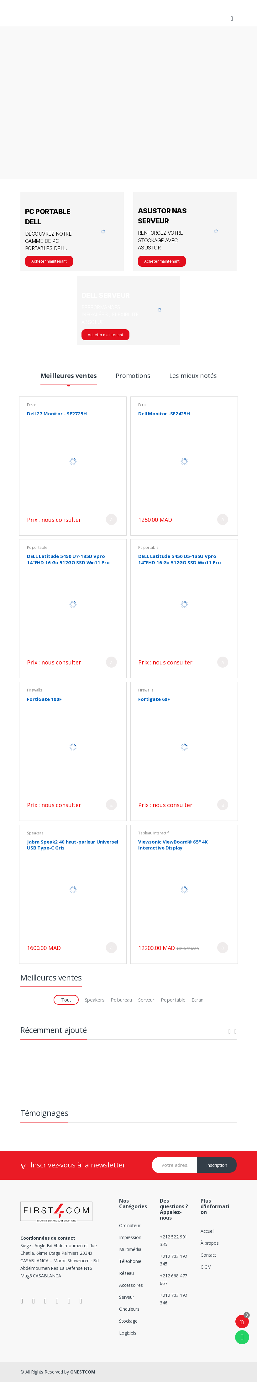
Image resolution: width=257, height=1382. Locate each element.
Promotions (133, 376)
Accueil (207, 1231)
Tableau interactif (153, 833)
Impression (130, 1237)
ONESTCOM (82, 1372)
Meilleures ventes (68, 376)
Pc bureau (121, 999)
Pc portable (37, 547)
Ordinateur (129, 1225)
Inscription (216, 1165)
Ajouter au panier (111, 519)
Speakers (35, 833)
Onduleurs (129, 1309)
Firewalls (34, 690)
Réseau (126, 1273)
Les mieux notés (193, 376)
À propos (210, 1243)
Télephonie (130, 1261)
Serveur (146, 999)
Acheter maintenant (49, 261)
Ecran (31, 404)
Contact (208, 1255)
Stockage (128, 1321)
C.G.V (206, 1267)
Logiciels (127, 1333)
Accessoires (131, 1285)
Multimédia (130, 1249)
